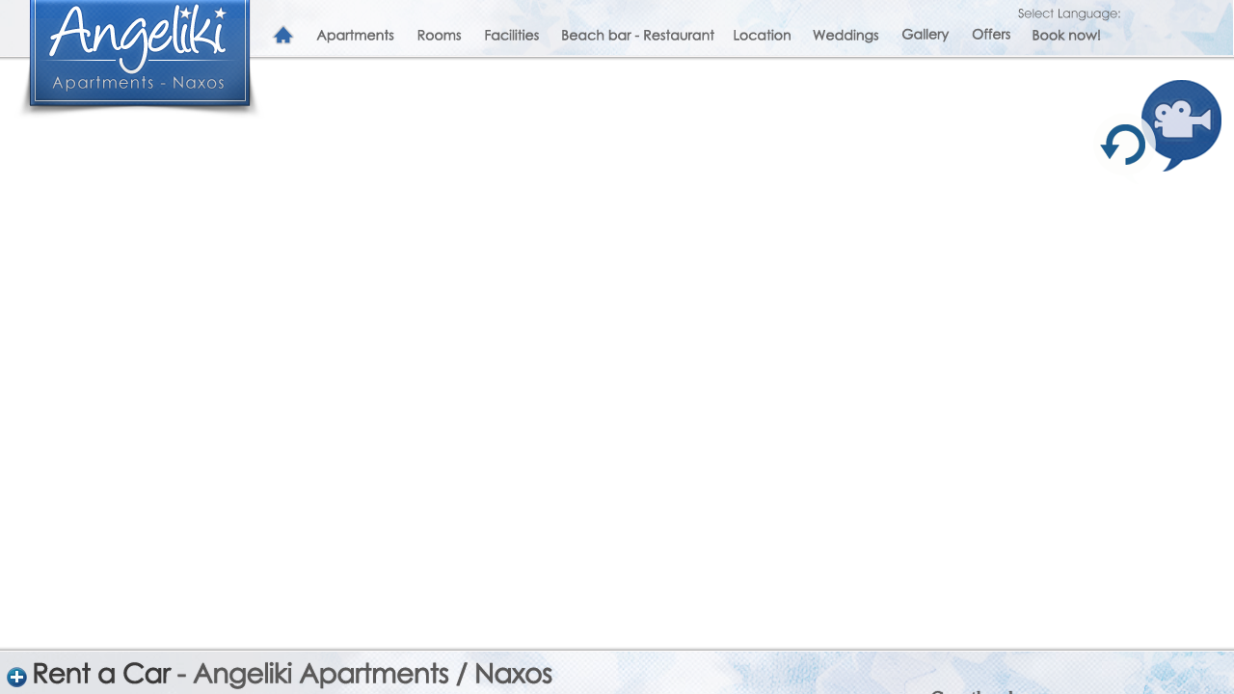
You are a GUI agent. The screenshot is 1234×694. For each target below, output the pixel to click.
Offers (990, 35)
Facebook (744, 540)
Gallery (925, 35)
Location (761, 35)
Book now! (1066, 35)
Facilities (512, 35)
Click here (959, 497)
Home (283, 35)
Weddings (845, 35)
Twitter (697, 540)
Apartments (355, 35)
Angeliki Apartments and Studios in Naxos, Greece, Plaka (139, 53)
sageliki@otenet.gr (770, 679)
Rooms (440, 35)
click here (957, 572)
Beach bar (636, 35)
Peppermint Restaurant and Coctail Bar (1016, 631)
